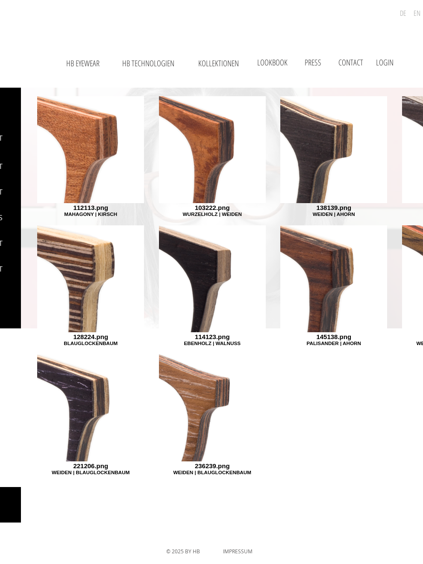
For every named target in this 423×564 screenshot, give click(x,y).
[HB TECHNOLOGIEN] (148, 63)
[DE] (403, 13)
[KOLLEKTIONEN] (218, 63)
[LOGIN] (384, 62)
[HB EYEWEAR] (83, 63)
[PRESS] (313, 62)
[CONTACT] (351, 62)
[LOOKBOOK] (272, 62)
